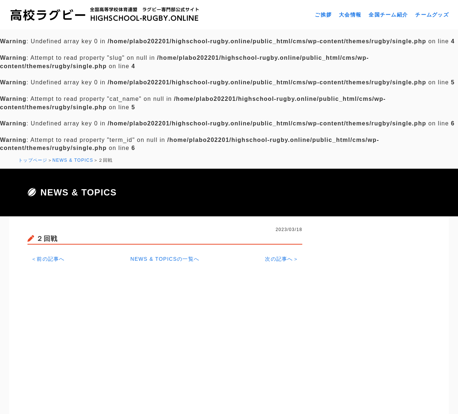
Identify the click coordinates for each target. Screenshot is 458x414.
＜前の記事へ (48, 259)
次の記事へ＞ (282, 259)
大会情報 (350, 15)
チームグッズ (432, 15)
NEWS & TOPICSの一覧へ (165, 258)
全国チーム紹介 (388, 15)
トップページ (33, 160)
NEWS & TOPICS (72, 160)
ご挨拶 (323, 15)
